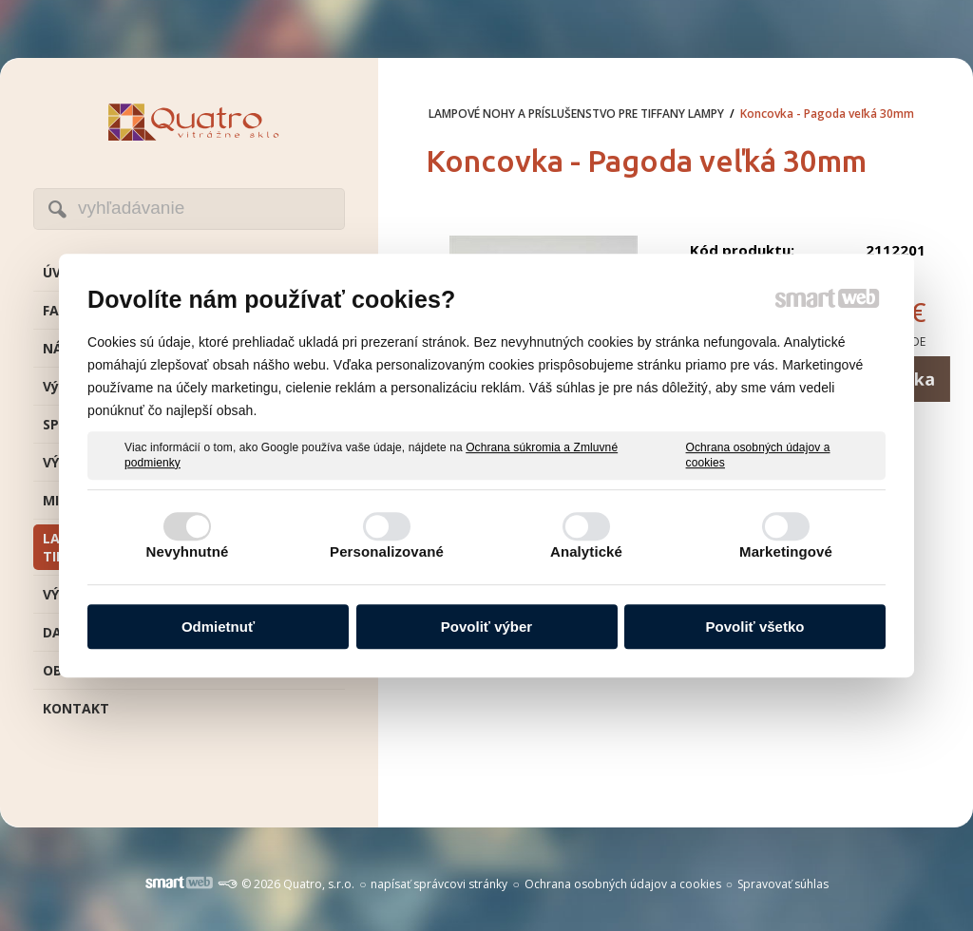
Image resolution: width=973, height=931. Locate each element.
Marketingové (785, 551)
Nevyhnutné (187, 551)
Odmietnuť (218, 626)
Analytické (586, 551)
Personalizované (387, 551)
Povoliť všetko (755, 626)
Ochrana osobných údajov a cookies (758, 455)
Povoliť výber (486, 626)
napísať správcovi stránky (439, 884)
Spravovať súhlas (783, 884)
